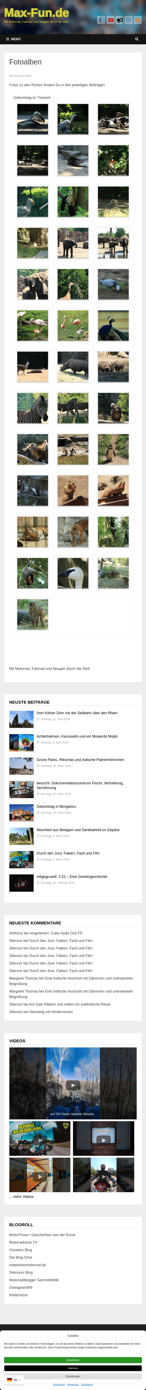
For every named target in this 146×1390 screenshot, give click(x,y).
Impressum (59, 1384)
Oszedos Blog (20, 1250)
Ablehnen (73, 1368)
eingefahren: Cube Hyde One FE (56, 933)
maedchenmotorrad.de (27, 1265)
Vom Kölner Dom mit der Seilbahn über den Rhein (77, 713)
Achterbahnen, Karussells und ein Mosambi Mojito (77, 736)
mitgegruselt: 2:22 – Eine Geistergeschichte (72, 877)
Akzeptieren (73, 1360)
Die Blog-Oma (20, 1257)
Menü (13, 39)
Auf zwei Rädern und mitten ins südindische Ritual (69, 1004)
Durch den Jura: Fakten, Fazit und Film (68, 853)
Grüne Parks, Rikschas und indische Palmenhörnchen (80, 760)
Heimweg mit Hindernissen (51, 1012)
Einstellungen (73, 1376)
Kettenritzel (18, 1295)
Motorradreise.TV (23, 1242)
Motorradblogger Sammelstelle (34, 1280)
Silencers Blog (21, 1272)
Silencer (16, 941)
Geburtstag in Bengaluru (56, 806)
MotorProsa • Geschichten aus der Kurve (42, 1235)
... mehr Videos (21, 1197)
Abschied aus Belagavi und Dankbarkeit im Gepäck (78, 830)
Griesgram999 (20, 1288)
